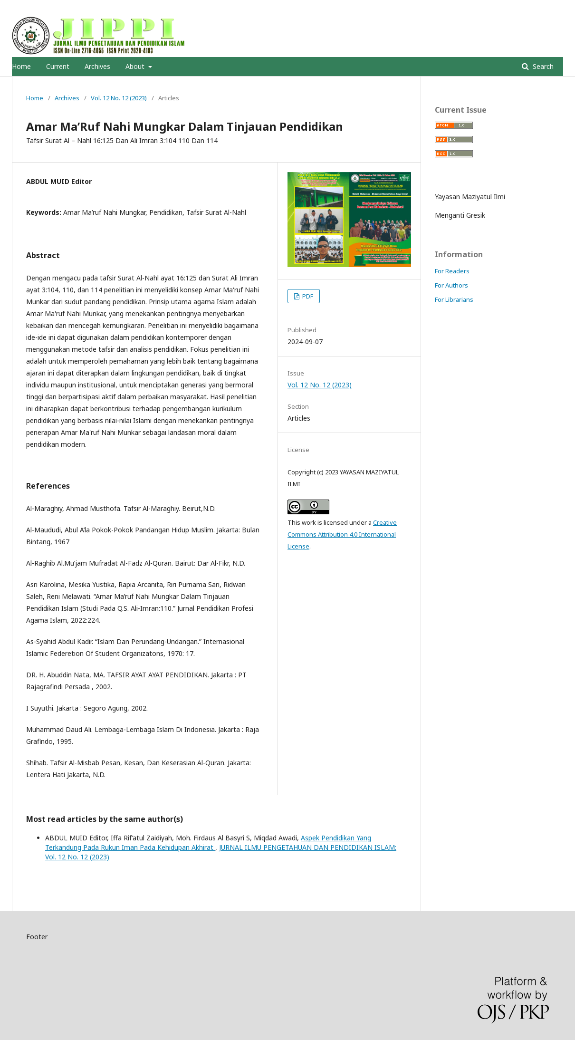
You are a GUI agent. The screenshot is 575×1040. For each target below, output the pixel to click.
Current (57, 66)
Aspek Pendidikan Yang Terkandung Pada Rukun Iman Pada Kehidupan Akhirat (208, 842)
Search (542, 66)
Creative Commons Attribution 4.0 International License (342, 534)
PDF (307, 296)
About (135, 66)
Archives (97, 66)
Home (21, 66)
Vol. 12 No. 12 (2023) (119, 98)
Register (524, 7)
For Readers (452, 271)
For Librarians (454, 299)
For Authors (451, 285)
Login (555, 7)
